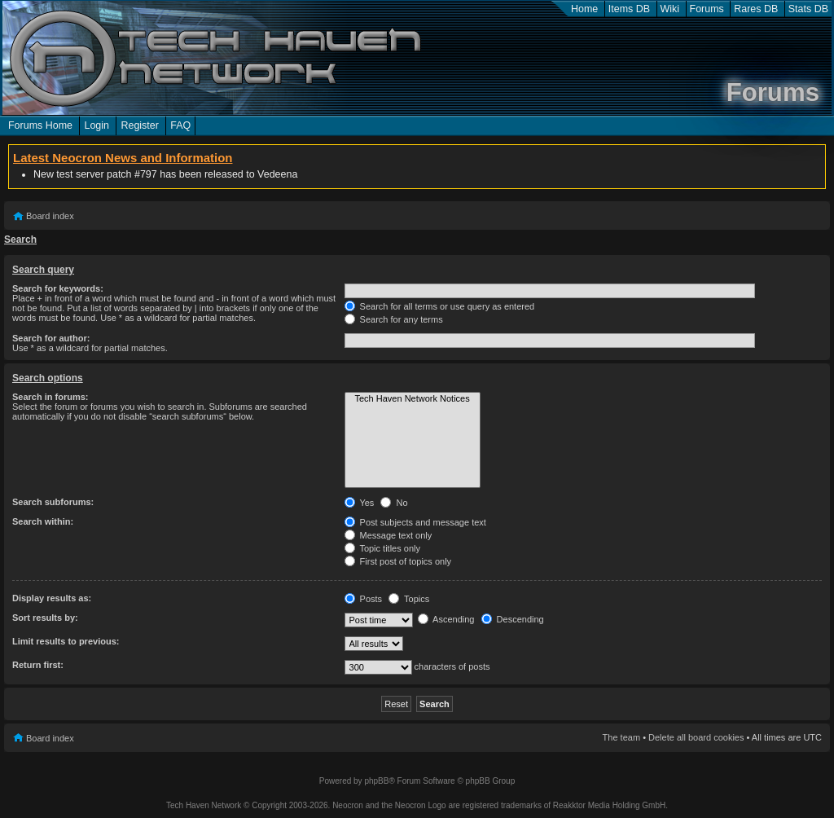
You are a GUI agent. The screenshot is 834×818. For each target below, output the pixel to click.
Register (139, 125)
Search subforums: (53, 502)
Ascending (446, 619)
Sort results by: (45, 617)
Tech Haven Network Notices (412, 399)
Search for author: (51, 338)
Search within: (42, 521)
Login (96, 125)
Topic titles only (382, 548)
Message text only (388, 535)
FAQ (180, 125)
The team (621, 737)
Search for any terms (394, 319)
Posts (364, 599)
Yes (360, 503)
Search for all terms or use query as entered (440, 306)
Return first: (38, 665)
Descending (512, 619)
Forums (707, 9)
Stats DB (808, 9)
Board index (50, 216)
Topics (408, 599)
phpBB (376, 780)
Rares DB (756, 9)
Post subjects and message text (415, 522)
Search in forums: (50, 397)
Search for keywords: (57, 288)
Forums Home (40, 125)
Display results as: (51, 598)
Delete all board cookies (696, 737)
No (393, 503)
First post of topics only (398, 561)
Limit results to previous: (65, 641)
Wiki (670, 9)
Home (584, 9)
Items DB (629, 9)
